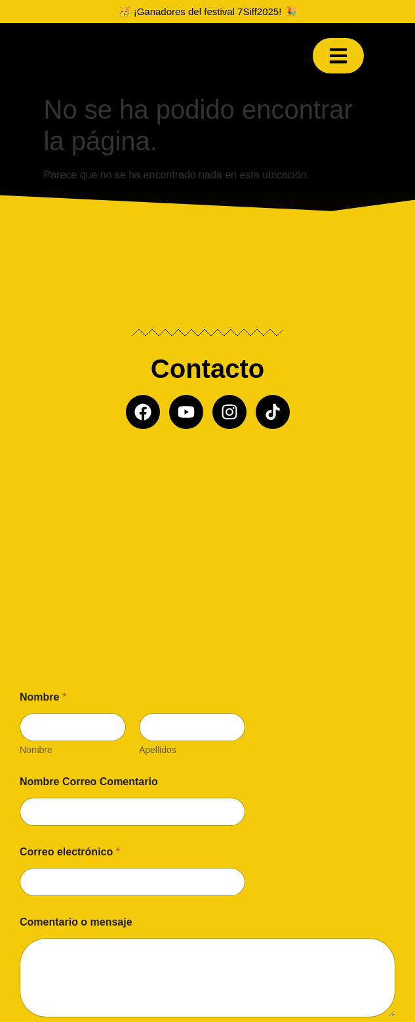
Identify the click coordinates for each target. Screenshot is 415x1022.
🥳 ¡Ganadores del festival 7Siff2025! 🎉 (207, 11)
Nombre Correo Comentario (89, 781)
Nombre (36, 750)
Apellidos (157, 750)
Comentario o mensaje (76, 922)
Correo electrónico (70, 851)
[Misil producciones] (207, 540)
